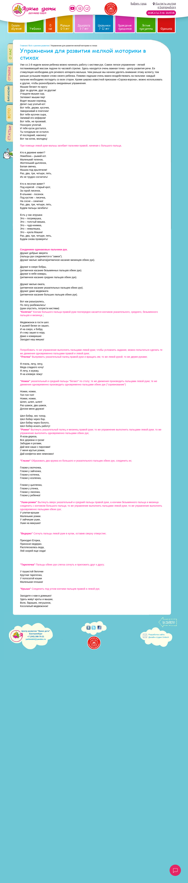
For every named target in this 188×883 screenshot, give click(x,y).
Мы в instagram (79, 8)
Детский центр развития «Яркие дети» (34, 9)
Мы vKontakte (87, 8)
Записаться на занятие (161, 13)
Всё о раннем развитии (39, 46)
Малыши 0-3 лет (65, 27)
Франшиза (166, 29)
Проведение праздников (125, 27)
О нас (50, 27)
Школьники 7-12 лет (104, 27)
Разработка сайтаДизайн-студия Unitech (158, 635)
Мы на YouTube (72, 8)
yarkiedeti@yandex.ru (36, 639)
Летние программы (146, 27)
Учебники (35, 29)
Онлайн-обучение (16, 27)
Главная (23, 46)
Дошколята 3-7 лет (84, 27)
